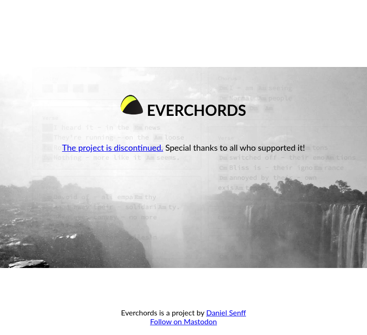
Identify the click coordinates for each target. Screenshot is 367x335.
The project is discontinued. (112, 147)
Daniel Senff (226, 312)
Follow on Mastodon (183, 321)
